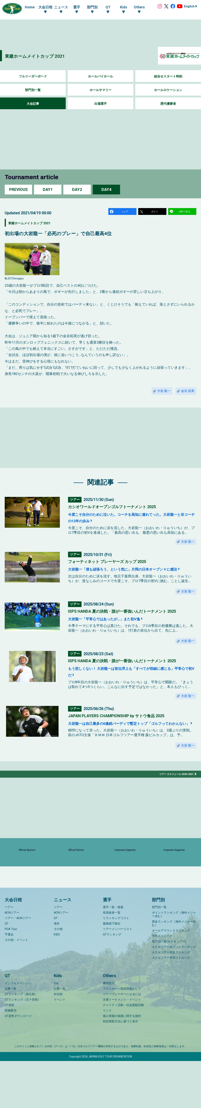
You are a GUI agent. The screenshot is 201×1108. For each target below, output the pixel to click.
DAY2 (77, 189)
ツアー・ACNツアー (18, 965)
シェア (125, 212)
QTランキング (112, 981)
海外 (57, 970)
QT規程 (9, 1052)
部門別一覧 (33, 90)
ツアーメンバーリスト (117, 976)
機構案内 (109, 1030)
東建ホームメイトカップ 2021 (45, 55)
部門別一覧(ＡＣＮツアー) (169, 988)
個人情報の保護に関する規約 (122, 1063)
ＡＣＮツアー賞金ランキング (171, 999)
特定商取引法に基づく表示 (120, 1068)
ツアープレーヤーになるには (122, 1041)
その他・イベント (16, 987)
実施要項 (10, 1057)
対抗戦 (58, 1041)
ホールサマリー (100, 90)
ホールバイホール (100, 76)
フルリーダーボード (33, 76)
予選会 (9, 981)
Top (56, 1030)
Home (26, 7)
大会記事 (33, 104)
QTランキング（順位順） (21, 1041)
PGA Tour (11, 976)
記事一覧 (10, 1035)
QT (6, 970)
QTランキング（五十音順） (23, 1046)
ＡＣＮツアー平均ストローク (171, 1005)
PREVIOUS (18, 189)
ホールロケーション (168, 90)
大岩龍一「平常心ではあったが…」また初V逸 (116, 633)
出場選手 (100, 104)
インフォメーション (18, 1030)
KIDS (57, 981)
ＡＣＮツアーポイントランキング (174, 994)
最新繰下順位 (111, 970)
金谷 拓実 (185, 394)
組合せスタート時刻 (168, 76)
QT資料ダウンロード (18, 1063)
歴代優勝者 (168, 104)
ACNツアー (12, 960)
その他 (58, 976)
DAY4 (106, 189)
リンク (107, 1057)
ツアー (9, 954)
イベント (60, 1046)
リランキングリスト (116, 965)
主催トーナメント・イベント (122, 1046)
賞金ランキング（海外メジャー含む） (174, 970)
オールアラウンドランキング (171, 977)
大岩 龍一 (157, 394)
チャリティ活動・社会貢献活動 (123, 1052)
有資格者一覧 (111, 960)
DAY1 (47, 189)
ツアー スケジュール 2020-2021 (174, 801)
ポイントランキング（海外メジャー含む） (174, 961)
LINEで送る (185, 212)
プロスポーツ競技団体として (122, 1035)
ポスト (155, 212)
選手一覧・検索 (113, 954)
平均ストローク (162, 983)
